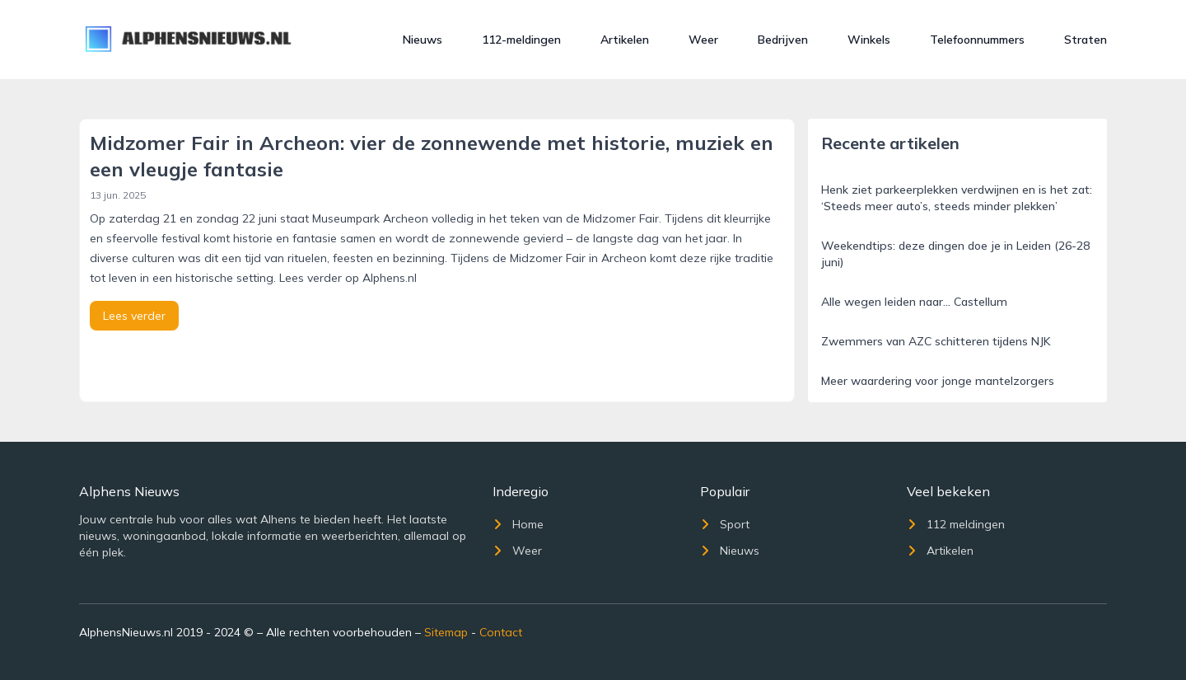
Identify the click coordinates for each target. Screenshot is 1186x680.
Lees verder (134, 315)
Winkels (868, 39)
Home (518, 524)
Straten (1085, 39)
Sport (724, 524)
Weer (703, 39)
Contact (500, 632)
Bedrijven (783, 39)
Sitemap (446, 632)
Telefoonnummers (977, 39)
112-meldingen (521, 39)
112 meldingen (956, 524)
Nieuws (422, 39)
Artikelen (624, 39)
